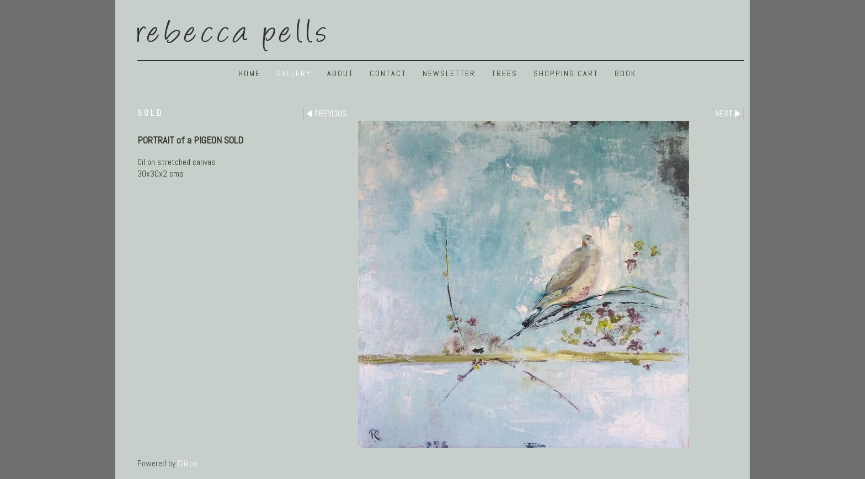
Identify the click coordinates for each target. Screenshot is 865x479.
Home (249, 73)
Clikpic (188, 463)
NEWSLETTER (449, 73)
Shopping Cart (566, 73)
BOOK (625, 73)
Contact (388, 73)
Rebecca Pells (233, 29)
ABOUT (340, 73)
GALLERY (293, 73)
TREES (504, 73)
